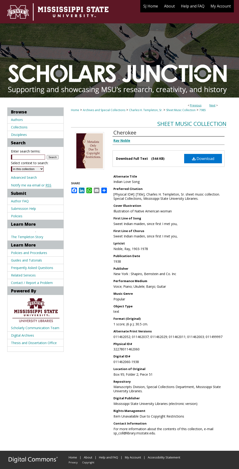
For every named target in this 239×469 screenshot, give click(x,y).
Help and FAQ (108, 457)
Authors (17, 119)
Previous (195, 105)
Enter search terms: (25, 151)
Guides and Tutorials (26, 260)
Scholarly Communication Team (35, 328)
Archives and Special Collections (104, 110)
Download (203, 158)
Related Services (23, 275)
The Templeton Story (27, 237)
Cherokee (124, 132)
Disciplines (19, 134)
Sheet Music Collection (181, 110)
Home (75, 110)
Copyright (88, 462)
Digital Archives (22, 335)
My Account (133, 457)
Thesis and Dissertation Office (34, 343)
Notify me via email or (31, 185)
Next (212, 105)
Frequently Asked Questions (32, 267)
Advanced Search (24, 177)
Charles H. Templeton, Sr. (145, 110)
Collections (19, 127)
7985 (202, 110)
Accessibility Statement (164, 457)
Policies (16, 216)
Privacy (73, 462)
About (88, 457)
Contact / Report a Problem (32, 282)
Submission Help (23, 208)
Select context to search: (29, 163)
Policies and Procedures (29, 253)
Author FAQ (20, 201)
